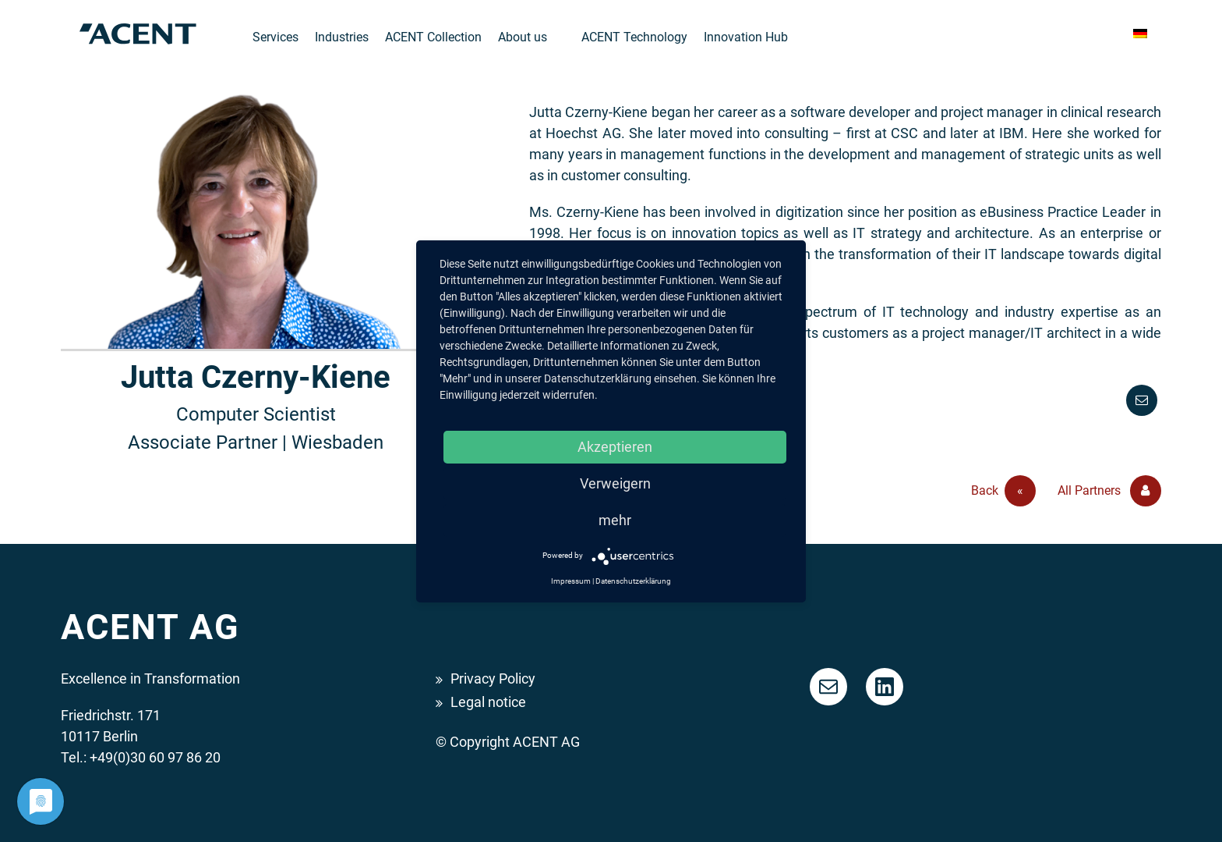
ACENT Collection (433, 37)
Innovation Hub (746, 37)
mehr (615, 520)
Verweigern (615, 483)
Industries (342, 37)
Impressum (571, 581)
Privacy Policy (492, 678)
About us (522, 37)
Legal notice (488, 702)
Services (275, 37)
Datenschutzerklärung (633, 581)
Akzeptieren (614, 447)
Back (1003, 490)
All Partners (1109, 490)
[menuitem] (1140, 33)
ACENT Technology (634, 37)
